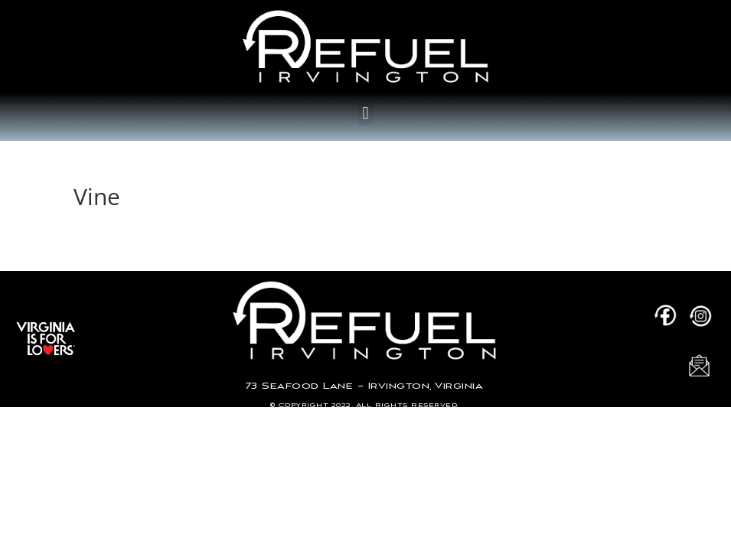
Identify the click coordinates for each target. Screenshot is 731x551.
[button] (365, 113)
